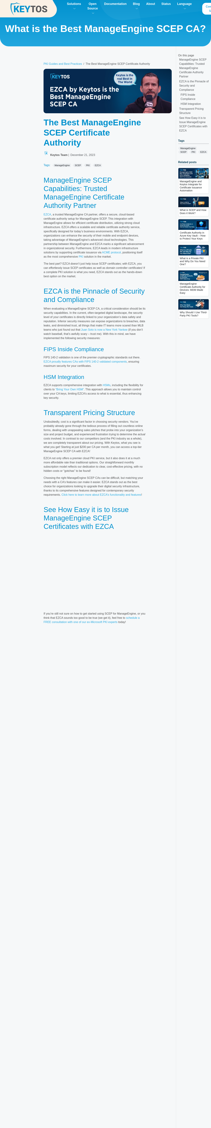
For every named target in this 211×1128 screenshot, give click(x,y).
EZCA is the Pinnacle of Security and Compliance (194, 85)
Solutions (74, 5)
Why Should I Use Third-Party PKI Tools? (193, 314)
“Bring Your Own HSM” (69, 389)
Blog (136, 5)
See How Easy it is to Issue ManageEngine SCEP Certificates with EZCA (193, 124)
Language (184, 5)
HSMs (106, 385)
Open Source (92, 8)
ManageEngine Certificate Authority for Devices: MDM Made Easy (192, 288)
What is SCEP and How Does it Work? (193, 211)
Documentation (115, 4)
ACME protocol (111, 252)
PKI (81, 256)
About (150, 4)
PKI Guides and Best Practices (63, 63)
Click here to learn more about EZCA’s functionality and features (101, 494)
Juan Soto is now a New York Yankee (104, 329)
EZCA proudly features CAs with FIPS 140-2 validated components (85, 361)
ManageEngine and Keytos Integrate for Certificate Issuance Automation (191, 186)
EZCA (47, 214)
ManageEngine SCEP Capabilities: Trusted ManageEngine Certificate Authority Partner (193, 68)
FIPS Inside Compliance (188, 96)
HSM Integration (191, 103)
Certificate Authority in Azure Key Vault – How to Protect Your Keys (193, 235)
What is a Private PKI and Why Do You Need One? (192, 261)
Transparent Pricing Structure (191, 110)
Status (166, 4)
